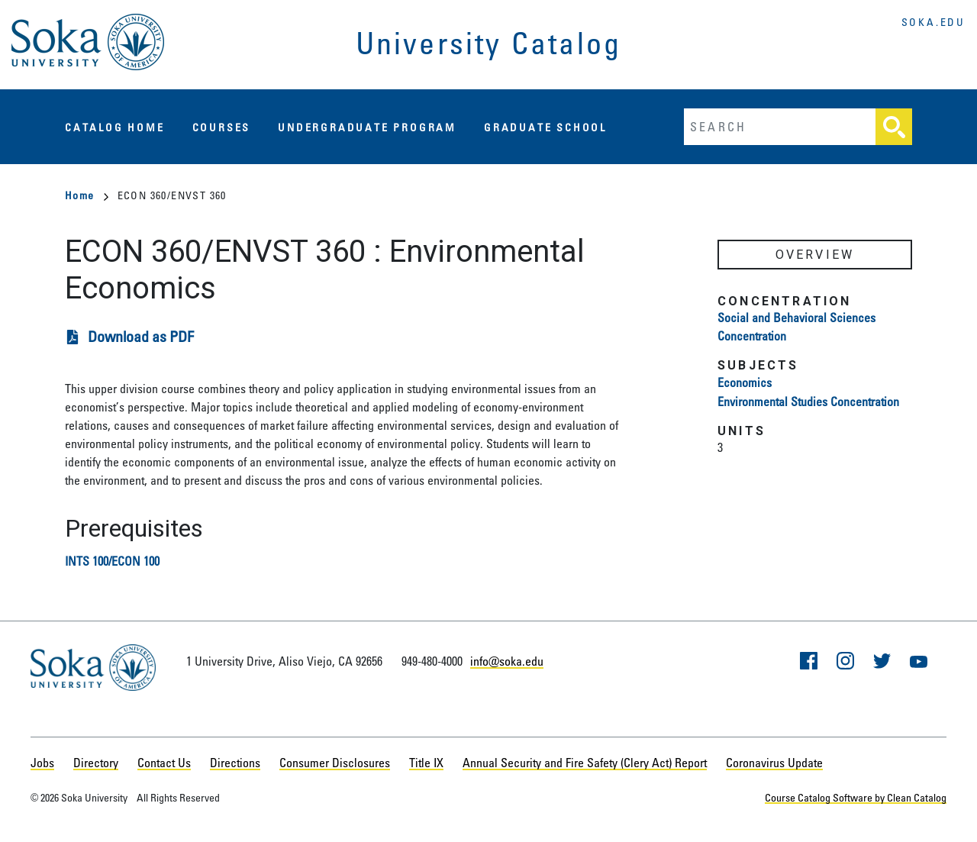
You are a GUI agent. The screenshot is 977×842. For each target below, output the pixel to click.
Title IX (426, 762)
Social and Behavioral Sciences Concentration (796, 327)
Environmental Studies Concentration (808, 401)
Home (86, 195)
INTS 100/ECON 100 (112, 561)
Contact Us (164, 762)
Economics (744, 382)
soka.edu (933, 21)
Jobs (42, 762)
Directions (235, 762)
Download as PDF (141, 336)
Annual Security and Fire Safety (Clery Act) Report (585, 762)
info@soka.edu (506, 661)
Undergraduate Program (367, 127)
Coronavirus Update (774, 762)
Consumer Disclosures (334, 762)
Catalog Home (115, 127)
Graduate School (545, 127)
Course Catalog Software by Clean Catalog (855, 797)
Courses (221, 127)
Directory (95, 762)
